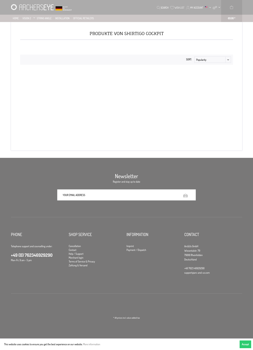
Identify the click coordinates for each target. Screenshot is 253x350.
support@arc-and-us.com (197, 272)
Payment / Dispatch (136, 249)
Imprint (130, 246)
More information (91, 344)
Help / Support (76, 253)
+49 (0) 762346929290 (32, 255)
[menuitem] (216, 7)
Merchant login (76, 257)
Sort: (189, 59)
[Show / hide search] (163, 7)
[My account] (194, 7)
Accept (245, 344)
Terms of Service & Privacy (82, 261)
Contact (73, 249)
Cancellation (75, 246)
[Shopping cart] (231, 11)
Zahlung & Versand (78, 265)
